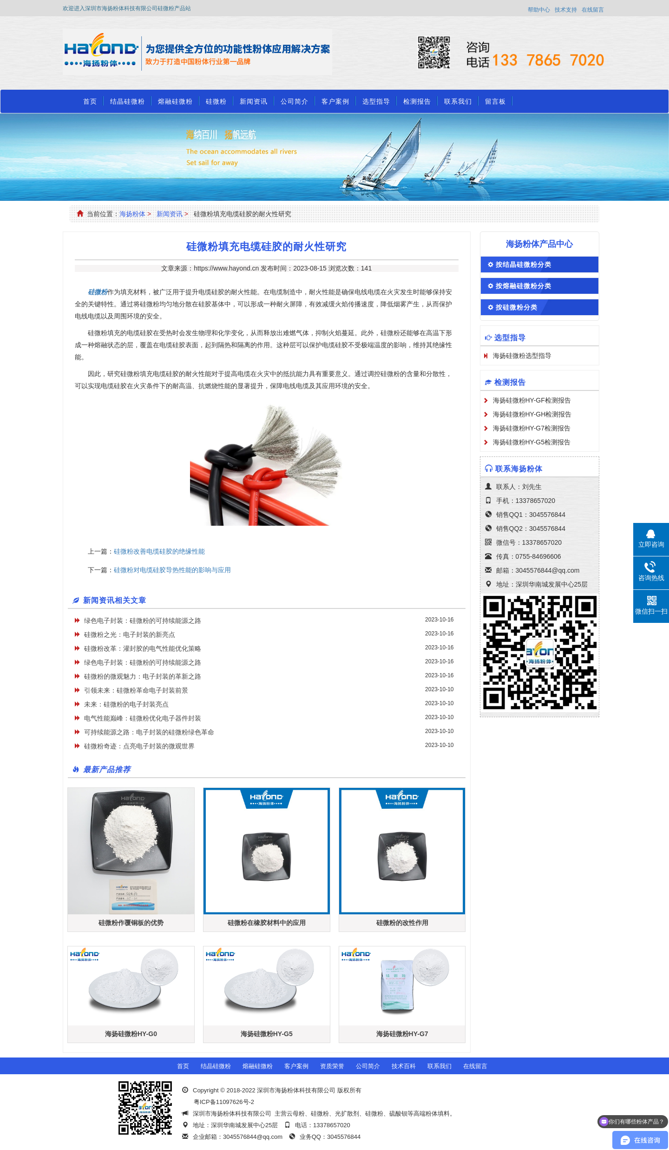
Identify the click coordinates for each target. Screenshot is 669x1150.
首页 (90, 101)
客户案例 (335, 101)
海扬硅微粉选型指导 (522, 355)
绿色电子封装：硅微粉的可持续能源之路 (142, 620)
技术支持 (566, 10)
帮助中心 (539, 10)
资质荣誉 (332, 1066)
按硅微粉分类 (517, 307)
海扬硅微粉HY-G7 (402, 1034)
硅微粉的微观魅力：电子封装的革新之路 (142, 676)
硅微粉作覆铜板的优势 (131, 922)
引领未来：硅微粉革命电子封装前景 (136, 690)
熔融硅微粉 (175, 101)
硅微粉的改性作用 (402, 922)
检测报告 (417, 101)
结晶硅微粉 (127, 101)
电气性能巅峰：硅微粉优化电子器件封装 (142, 718)
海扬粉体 (132, 214)
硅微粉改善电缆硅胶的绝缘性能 (159, 551)
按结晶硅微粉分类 (523, 264)
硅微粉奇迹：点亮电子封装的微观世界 (139, 746)
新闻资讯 (254, 101)
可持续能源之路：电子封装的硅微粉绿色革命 (149, 732)
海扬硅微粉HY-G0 (131, 1034)
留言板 (495, 101)
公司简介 (294, 101)
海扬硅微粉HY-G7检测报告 (532, 428)
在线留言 (593, 10)
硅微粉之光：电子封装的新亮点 (129, 634)
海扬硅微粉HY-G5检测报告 (532, 442)
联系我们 (458, 101)
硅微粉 (216, 101)
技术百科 (404, 1066)
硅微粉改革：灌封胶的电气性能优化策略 (142, 648)
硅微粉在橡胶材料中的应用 (267, 922)
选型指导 (376, 101)
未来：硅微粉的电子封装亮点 (126, 704)
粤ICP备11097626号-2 (224, 1101)
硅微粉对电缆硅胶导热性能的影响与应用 (172, 570)
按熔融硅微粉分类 (523, 286)
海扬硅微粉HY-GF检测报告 (532, 400)
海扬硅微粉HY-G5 (267, 1034)
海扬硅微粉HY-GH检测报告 (532, 414)
